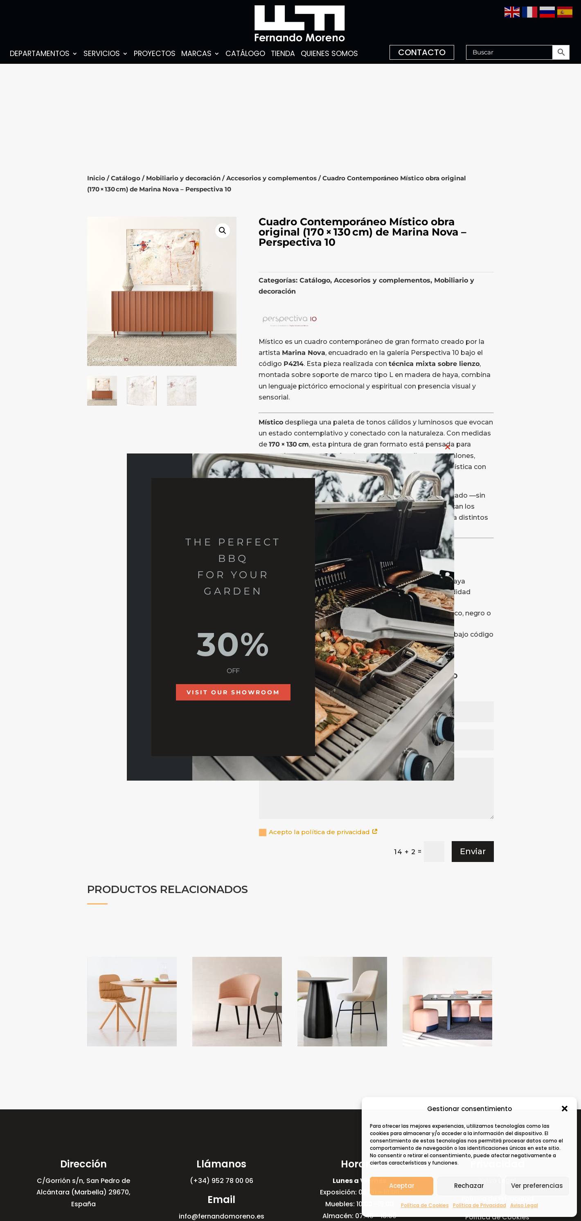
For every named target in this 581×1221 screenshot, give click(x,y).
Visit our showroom (233, 692)
